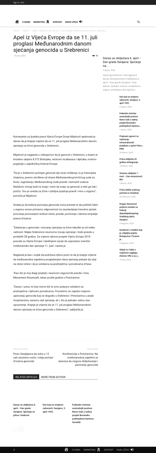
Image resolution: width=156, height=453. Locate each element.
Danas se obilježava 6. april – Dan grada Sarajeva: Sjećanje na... (122, 62)
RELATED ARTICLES (26, 377)
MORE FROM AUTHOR (53, 377)
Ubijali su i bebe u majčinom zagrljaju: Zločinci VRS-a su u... (129, 252)
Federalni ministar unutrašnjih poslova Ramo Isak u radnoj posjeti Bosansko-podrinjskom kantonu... (130, 119)
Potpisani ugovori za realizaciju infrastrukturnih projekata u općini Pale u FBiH (131, 142)
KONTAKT (57, 22)
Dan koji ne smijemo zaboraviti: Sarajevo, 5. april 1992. (54, 408)
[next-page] (21, 429)
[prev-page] (15, 429)
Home (16, 30)
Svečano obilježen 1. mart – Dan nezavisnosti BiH (130, 176)
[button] (138, 22)
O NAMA (26, 22)
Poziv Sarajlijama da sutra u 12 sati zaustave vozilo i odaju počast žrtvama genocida (33, 357)
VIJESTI (26, 30)
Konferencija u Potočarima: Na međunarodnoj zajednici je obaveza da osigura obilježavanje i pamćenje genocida (78, 359)
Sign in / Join (18, 2)
